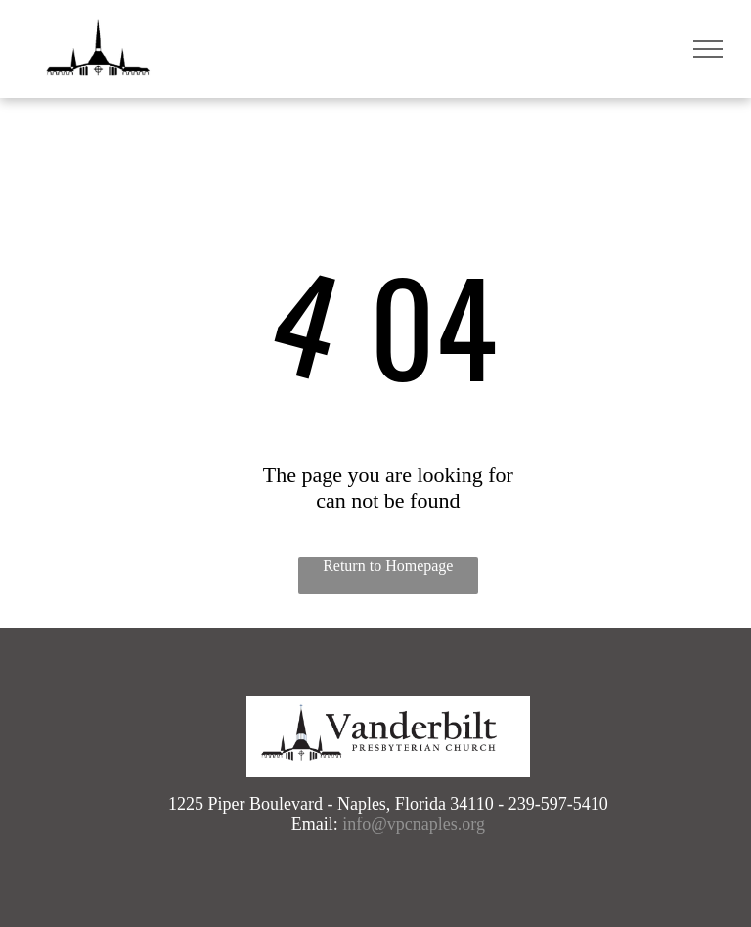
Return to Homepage (388, 565)
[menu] (708, 48)
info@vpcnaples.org (413, 824)
